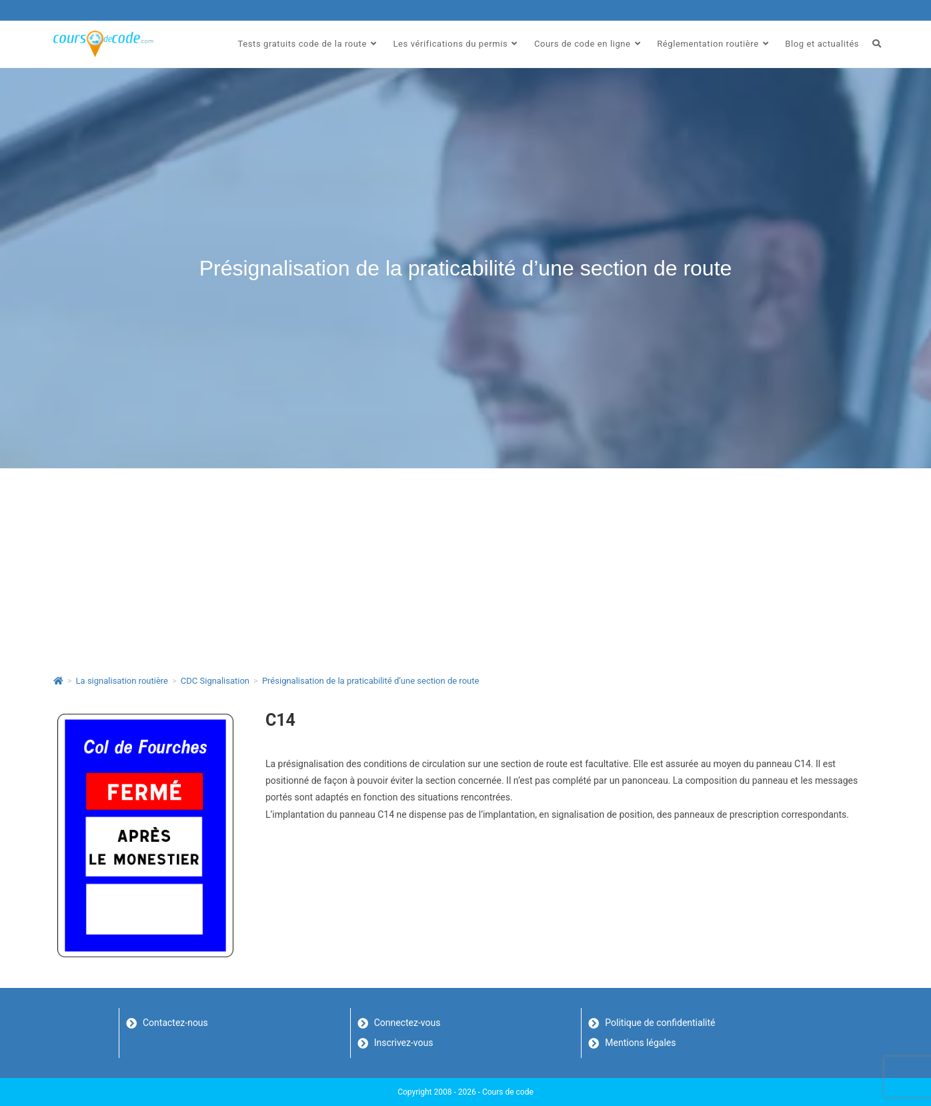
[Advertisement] (465, 568)
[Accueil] (58, 681)
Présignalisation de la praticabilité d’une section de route (371, 681)
